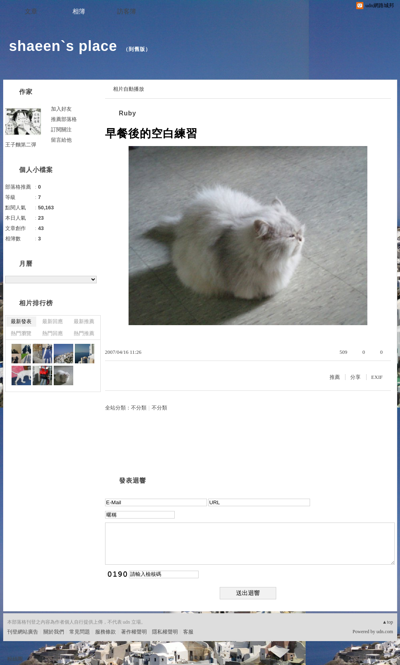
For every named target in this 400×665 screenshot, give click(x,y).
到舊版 (137, 49)
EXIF (377, 377)
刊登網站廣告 (22, 632)
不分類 (138, 408)
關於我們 (53, 632)
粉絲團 (15, 659)
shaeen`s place (63, 46)
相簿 (78, 11)
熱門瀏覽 (21, 333)
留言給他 (61, 140)
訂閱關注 (61, 130)
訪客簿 (126, 11)
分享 (355, 377)
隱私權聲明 (165, 632)
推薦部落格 (64, 119)
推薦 (335, 377)
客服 (188, 632)
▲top (387, 622)
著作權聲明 (134, 632)
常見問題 (79, 632)
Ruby (128, 113)
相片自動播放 (128, 89)
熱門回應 (52, 333)
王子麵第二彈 (20, 145)
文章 (31, 11)
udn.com (385, 631)
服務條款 (105, 632)
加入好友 (61, 109)
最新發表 (21, 321)
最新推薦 (84, 321)
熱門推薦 (84, 333)
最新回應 (52, 321)
